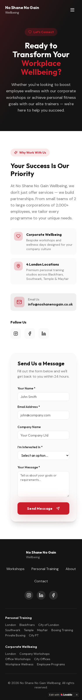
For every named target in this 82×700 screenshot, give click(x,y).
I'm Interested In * (30, 447)
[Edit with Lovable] (60, 694)
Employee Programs (51, 664)
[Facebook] (53, 595)
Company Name (29, 427)
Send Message (43, 508)
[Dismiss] (76, 694)
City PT (34, 635)
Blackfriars (27, 625)
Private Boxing (15, 635)
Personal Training (45, 569)
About (71, 569)
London (10, 625)
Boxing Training (62, 630)
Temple (29, 630)
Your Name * (26, 388)
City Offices (42, 659)
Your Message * (28, 467)
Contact (41, 581)
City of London (48, 625)
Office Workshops (18, 659)
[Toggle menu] (72, 9)
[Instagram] (28, 595)
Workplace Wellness (19, 664)
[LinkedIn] (41, 595)
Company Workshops (34, 654)
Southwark (12, 630)
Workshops (15, 569)
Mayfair (42, 630)
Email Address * (28, 407)
